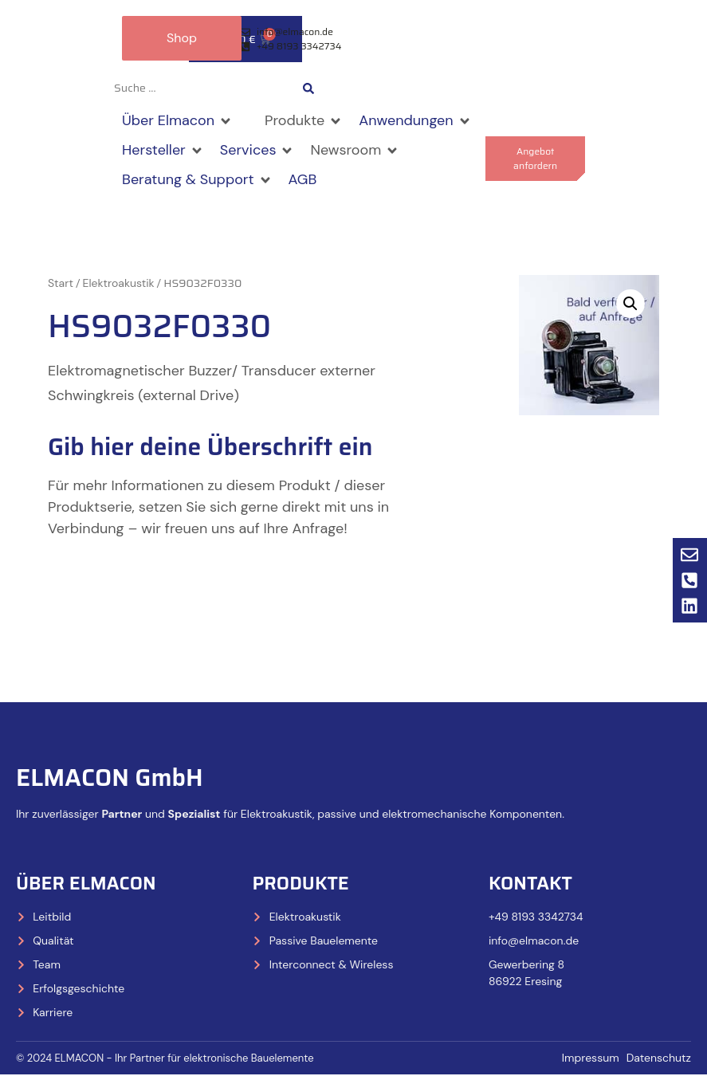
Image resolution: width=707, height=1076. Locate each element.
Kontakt (530, 884)
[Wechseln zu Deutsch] (401, 89)
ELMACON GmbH (109, 778)
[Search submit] (308, 89)
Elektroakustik (119, 284)
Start (60, 284)
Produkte (300, 884)
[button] (177, 122)
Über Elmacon (86, 884)
